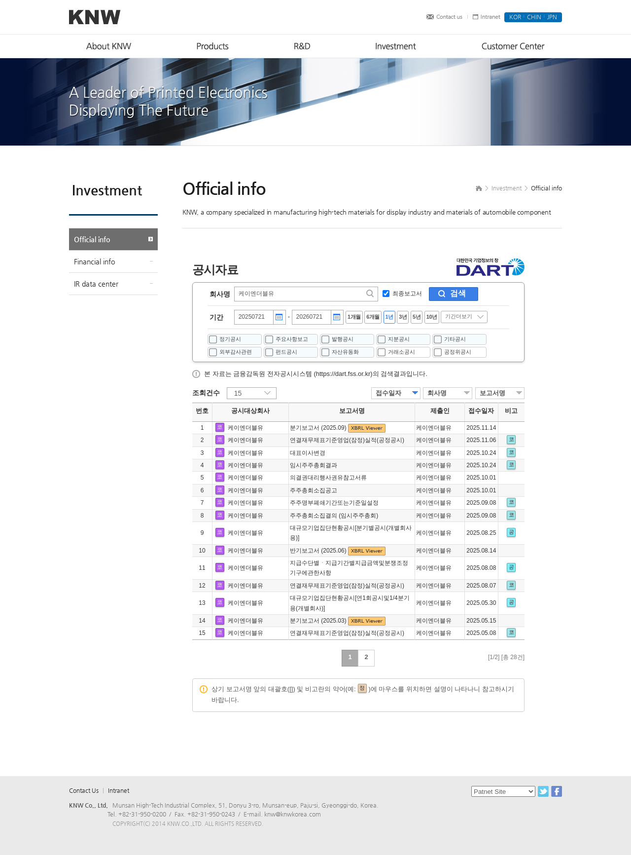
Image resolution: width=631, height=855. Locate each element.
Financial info (94, 261)
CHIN (534, 16)
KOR (515, 16)
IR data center (96, 284)
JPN (552, 16)
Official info (92, 239)
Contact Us (84, 790)
